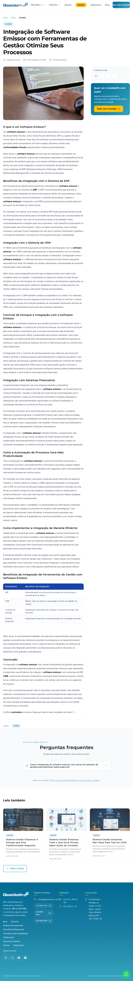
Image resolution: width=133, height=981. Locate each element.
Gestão (16, 726)
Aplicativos (38, 5)
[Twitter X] (12, 957)
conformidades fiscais (14, 147)
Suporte (68, 5)
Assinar (81, 5)
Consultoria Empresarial (13, 929)
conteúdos (16, 712)
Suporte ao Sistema (11, 941)
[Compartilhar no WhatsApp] (96, 75)
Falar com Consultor (121, 5)
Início (5, 17)
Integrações (96, 5)
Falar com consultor (108, 109)
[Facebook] (6, 957)
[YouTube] (19, 957)
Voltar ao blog (15, 868)
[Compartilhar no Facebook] (102, 75)
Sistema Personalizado (13, 926)
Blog (107, 5)
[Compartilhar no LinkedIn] (114, 75)
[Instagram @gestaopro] (25, 957)
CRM (5, 676)
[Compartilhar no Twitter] (108, 75)
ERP (35, 189)
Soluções (54, 5)
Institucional (8, 937)
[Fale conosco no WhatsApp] (126, 974)
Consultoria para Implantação (15, 933)
